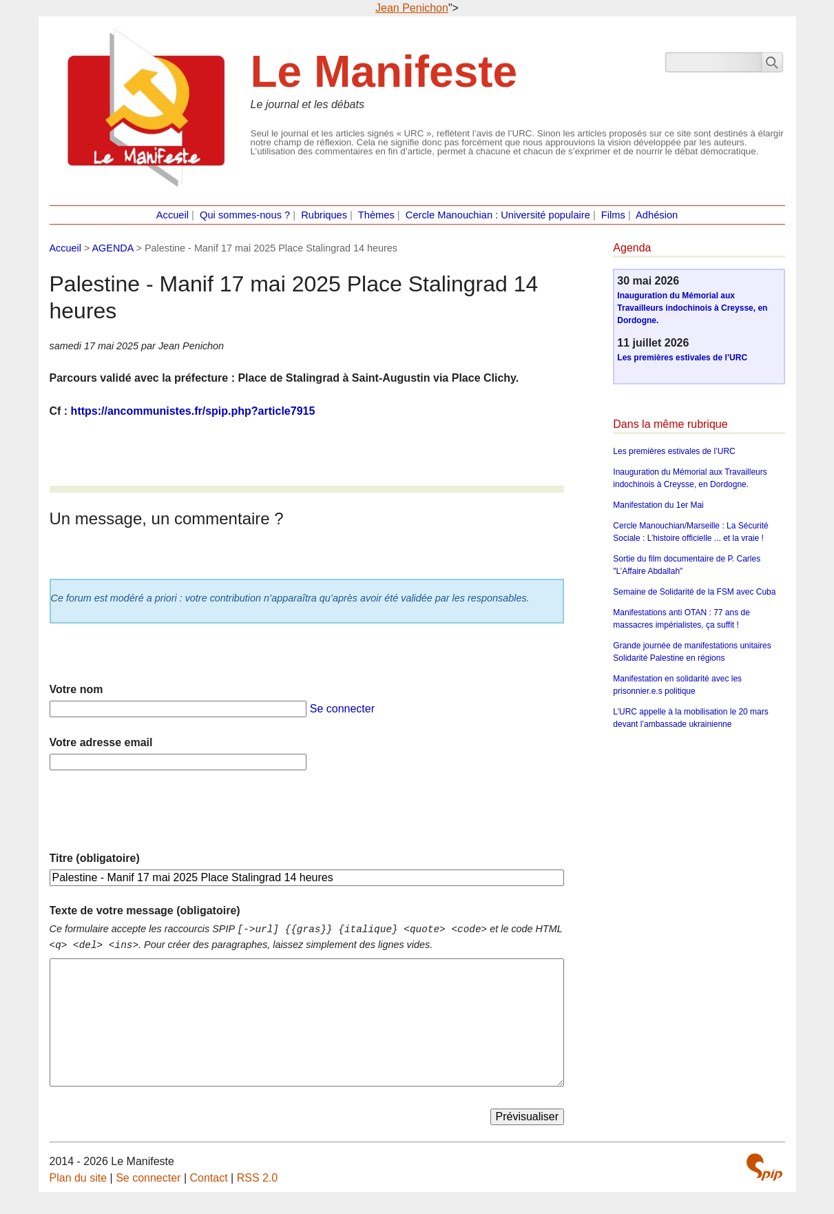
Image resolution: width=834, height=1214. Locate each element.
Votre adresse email (101, 742)
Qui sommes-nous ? (245, 214)
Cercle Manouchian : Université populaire (498, 214)
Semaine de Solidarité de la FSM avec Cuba (694, 592)
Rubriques (324, 214)
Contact (208, 1178)
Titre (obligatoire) (95, 858)
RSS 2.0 (257, 1178)
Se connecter (342, 708)
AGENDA (113, 248)
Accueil (172, 214)
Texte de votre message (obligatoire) (145, 910)
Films (613, 214)
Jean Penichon (411, 8)
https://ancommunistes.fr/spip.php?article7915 (193, 411)
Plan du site (78, 1178)
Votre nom (76, 689)
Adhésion (657, 214)
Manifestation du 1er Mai (658, 505)
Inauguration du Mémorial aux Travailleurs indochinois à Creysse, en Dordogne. (692, 308)
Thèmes (376, 214)
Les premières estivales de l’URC (682, 357)
